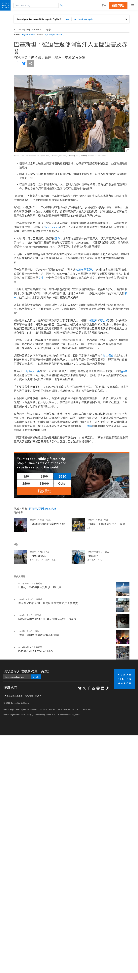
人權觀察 (92, 320)
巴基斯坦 (50, 509)
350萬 (124, 371)
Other (62, 483)
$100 (44, 476)
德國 (89, 426)
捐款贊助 (118, 5)
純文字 (38, 695)
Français (52, 34)
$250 (62, 476)
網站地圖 (29, 695)
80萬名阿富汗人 (84, 269)
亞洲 (41, 509)
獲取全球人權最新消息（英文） (27, 670)
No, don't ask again (83, 19)
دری (46, 34)
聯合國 (104, 320)
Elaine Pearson (51, 227)
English (25, 34)
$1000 (44, 483)
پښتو (65, 34)
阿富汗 (33, 509)
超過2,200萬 (32, 371)
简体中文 (32, 34)
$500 (26, 483)
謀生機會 (108, 355)
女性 (41, 278)
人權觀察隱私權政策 (13, 695)
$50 (26, 476)
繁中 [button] (104, 5)
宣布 (57, 238)
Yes (67, 19)
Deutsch (59, 34)
